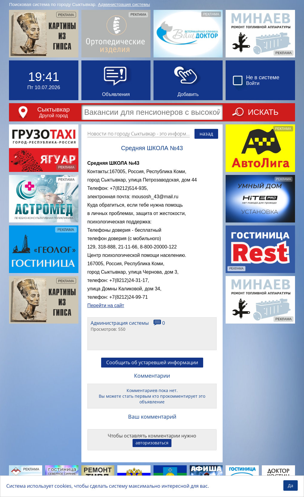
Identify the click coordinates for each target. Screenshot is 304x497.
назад (206, 133)
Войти (252, 83)
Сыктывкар (53, 109)
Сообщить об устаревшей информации (152, 362)
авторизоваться (152, 443)
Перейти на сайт (105, 305)
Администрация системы (124, 4)
